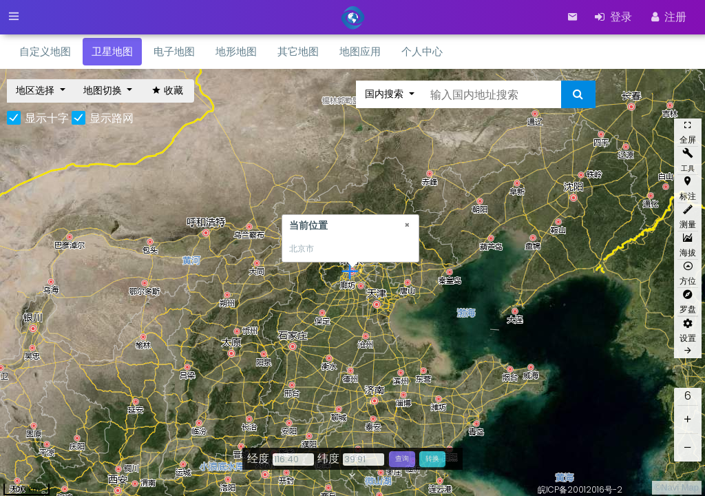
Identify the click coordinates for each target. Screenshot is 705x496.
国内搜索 (385, 94)
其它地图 (298, 51)
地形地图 (236, 51)
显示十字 (47, 118)
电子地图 (174, 51)
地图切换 (104, 90)
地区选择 (36, 90)
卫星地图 (112, 51)
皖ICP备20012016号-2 (580, 489)
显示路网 (112, 118)
